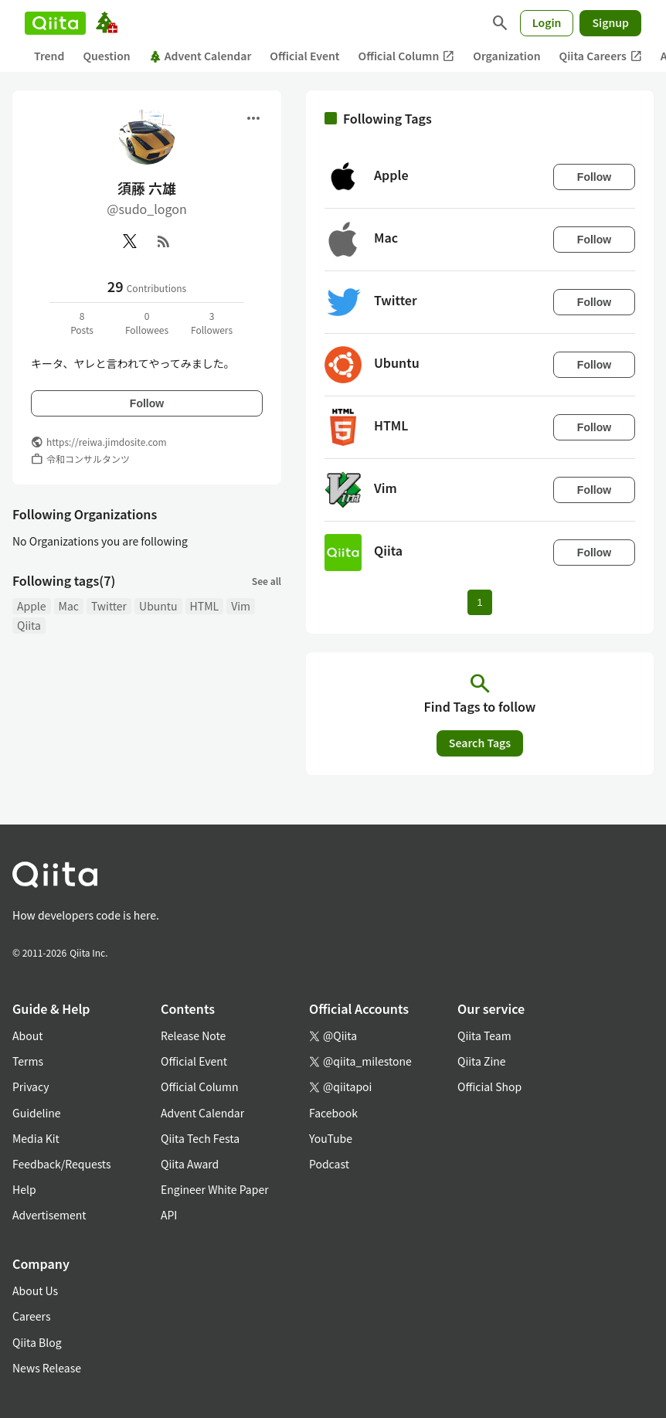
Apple (31, 606)
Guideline (36, 1112)
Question (106, 55)
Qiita (29, 625)
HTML (204, 606)
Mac (69, 606)
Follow (147, 403)
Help (24, 1189)
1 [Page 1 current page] (479, 602)
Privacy (30, 1086)
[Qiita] (55, 23)
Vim (240, 606)
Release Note (193, 1035)
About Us (35, 1290)
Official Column (406, 56)
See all (266, 580)
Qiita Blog (37, 1342)
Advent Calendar (200, 55)
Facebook (333, 1112)
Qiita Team (484, 1035)
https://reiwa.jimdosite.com (106, 441)
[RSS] (164, 241)
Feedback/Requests (61, 1163)
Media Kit (35, 1138)
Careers (31, 1316)
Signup (610, 22)
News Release (46, 1367)
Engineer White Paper (215, 1189)
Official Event (304, 55)
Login (547, 22)
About (27, 1035)
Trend (49, 55)
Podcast (329, 1163)
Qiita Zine (481, 1061)
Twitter (109, 606)
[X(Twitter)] (130, 241)
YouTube (330, 1138)
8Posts (81, 322)
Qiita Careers (600, 56)
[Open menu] (253, 118)
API (169, 1214)
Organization (506, 55)
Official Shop (489, 1086)
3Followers (212, 322)
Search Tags (480, 742)
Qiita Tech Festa (200, 1138)
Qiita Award (190, 1163)
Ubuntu (158, 606)
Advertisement (49, 1214)
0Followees (146, 322)
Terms (27, 1061)
